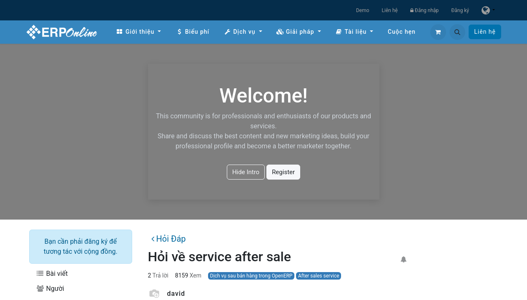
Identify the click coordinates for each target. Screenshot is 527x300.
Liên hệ (390, 10)
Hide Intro (245, 172)
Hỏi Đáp (168, 239)
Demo (362, 10)
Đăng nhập (424, 10)
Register (283, 172)
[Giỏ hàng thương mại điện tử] (438, 32)
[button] (457, 32)
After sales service (318, 276)
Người (50, 288)
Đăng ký (460, 10)
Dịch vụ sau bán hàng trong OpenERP (251, 276)
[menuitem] (138, 32)
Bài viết (52, 274)
